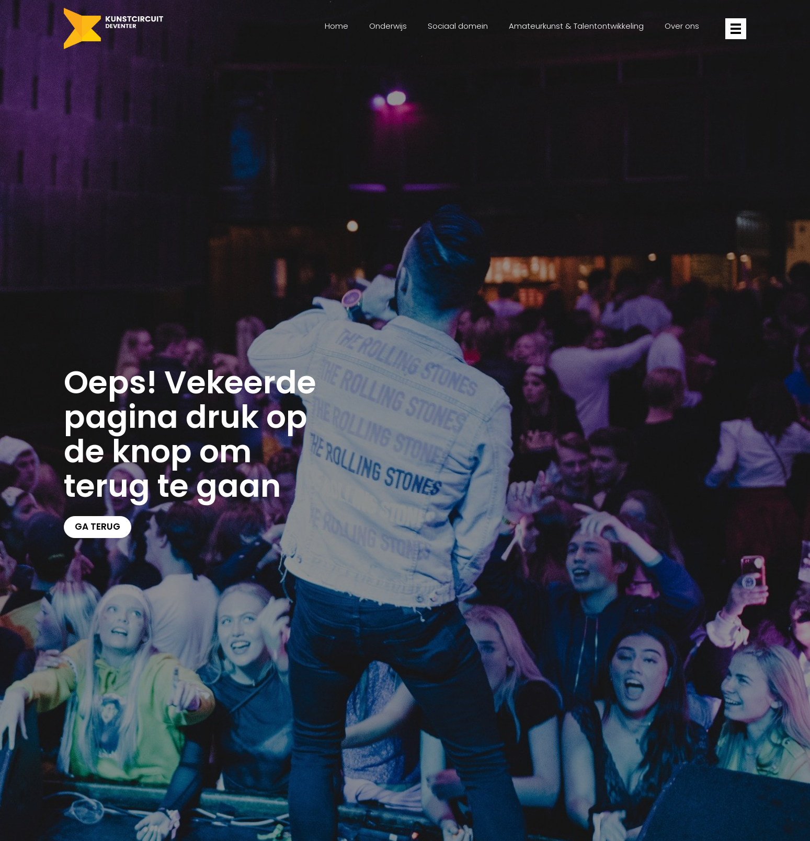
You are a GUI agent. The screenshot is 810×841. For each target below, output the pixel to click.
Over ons (682, 25)
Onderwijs (388, 25)
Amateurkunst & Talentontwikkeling (576, 25)
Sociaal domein (458, 25)
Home (336, 25)
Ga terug (97, 526)
